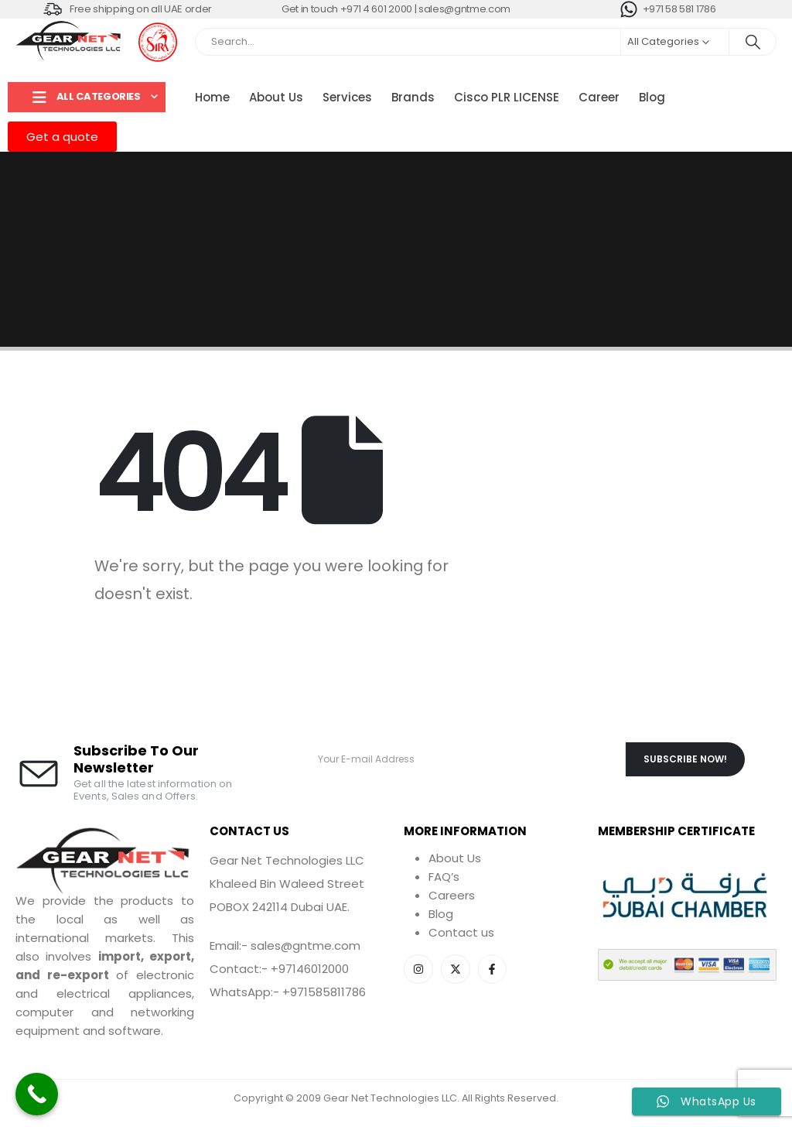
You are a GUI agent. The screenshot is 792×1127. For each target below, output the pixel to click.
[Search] (752, 42)
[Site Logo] (69, 41)
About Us (276, 97)
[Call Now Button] (36, 1094)
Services (347, 97)
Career (599, 97)
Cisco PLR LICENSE (506, 97)
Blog (652, 97)
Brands (413, 97)
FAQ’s (443, 876)
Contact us (461, 932)
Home (212, 97)
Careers (451, 895)
